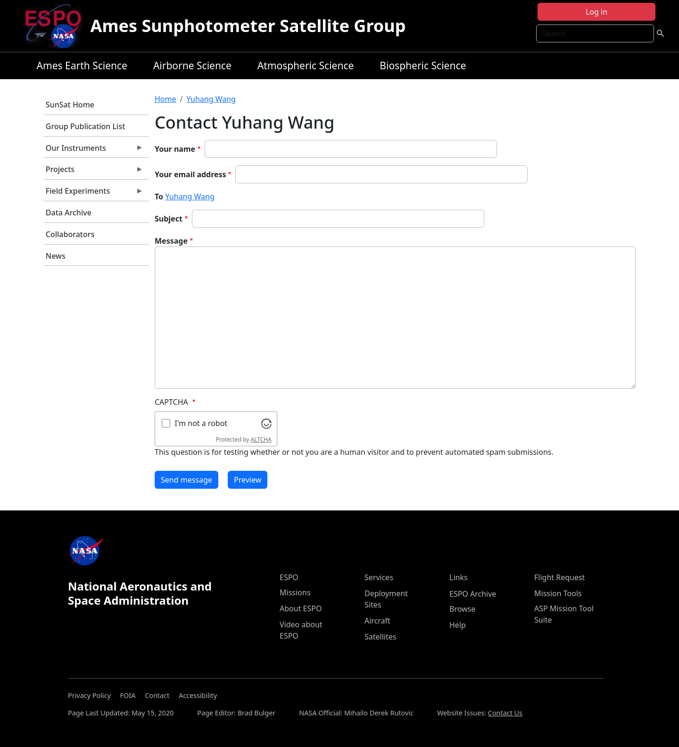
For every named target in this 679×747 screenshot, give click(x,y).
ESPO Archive (472, 594)
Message (171, 241)
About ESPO (301, 608)
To (159, 196)
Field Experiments (93, 193)
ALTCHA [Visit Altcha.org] (261, 439)
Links (458, 577)
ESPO (289, 577)
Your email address (190, 174)
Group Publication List (85, 126)
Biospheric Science (423, 65)
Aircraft (377, 621)
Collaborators (70, 234)
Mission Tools (558, 593)
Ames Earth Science (82, 65)
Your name (175, 149)
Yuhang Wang (210, 99)
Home (165, 99)
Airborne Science (192, 65)
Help (457, 625)
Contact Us (505, 712)
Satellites (380, 637)
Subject (168, 218)
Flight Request (559, 577)
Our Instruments (93, 150)
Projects (93, 171)
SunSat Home (70, 104)
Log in (596, 12)
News (56, 256)
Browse (462, 609)
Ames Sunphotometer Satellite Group (248, 25)
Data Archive (68, 212)
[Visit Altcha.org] (266, 423)
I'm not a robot (201, 423)
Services (378, 577)
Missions (295, 592)
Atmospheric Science (305, 65)
